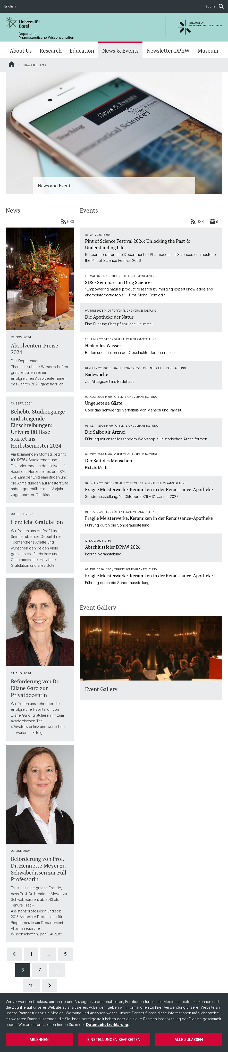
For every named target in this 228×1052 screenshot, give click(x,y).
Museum (208, 50)
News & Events (120, 50)
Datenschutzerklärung (107, 1024)
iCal (216, 221)
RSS (67, 221)
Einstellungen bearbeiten (113, 1039)
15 (31, 985)
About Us (21, 50)
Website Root (12, 64)
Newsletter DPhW (168, 50)
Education (82, 50)
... (48, 954)
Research (51, 50)
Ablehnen (39, 1039)
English (10, 6)
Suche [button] (214, 6)
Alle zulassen (189, 1039)
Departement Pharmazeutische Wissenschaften (46, 35)
